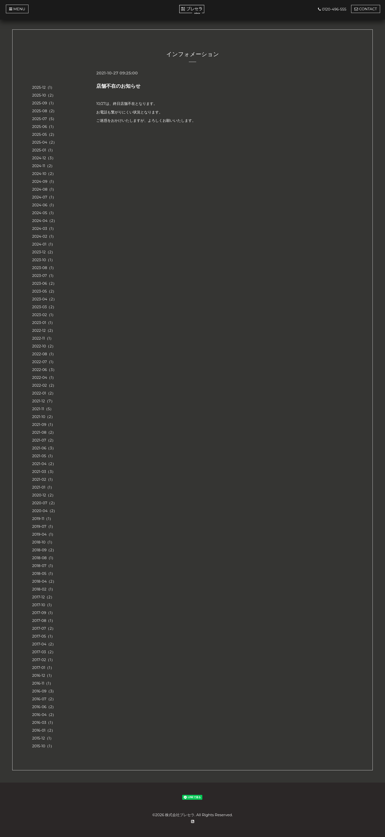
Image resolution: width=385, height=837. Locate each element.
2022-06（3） (44, 369)
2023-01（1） (43, 322)
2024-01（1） (43, 244)
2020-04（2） (44, 510)
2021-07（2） (43, 440)
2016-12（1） (43, 675)
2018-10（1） (43, 542)
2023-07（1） (43, 275)
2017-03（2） (43, 652)
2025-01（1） (43, 150)
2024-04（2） (44, 220)
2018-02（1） (43, 589)
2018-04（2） (44, 581)
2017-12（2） (43, 597)
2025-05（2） (44, 134)
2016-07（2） (44, 699)
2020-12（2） (43, 495)
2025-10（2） (43, 95)
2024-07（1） (44, 197)
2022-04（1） (44, 377)
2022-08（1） (44, 354)
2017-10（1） (43, 605)
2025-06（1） (44, 126)
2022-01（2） (43, 393)
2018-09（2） (44, 550)
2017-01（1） (43, 667)
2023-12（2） (43, 252)
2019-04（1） (43, 534)
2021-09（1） (43, 424)
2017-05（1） (43, 636)
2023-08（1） (44, 267)
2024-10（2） (44, 173)
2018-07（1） (43, 565)
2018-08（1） (43, 557)
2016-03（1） (43, 722)
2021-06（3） (44, 448)
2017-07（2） (43, 628)
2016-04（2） (44, 714)
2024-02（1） (44, 236)
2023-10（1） (43, 260)
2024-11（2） (43, 165)
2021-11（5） (43, 408)
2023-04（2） (44, 299)
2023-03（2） (44, 307)
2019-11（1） (42, 518)
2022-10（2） (43, 346)
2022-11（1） (43, 338)
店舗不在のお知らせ (118, 86)
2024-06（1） (44, 205)
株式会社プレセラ (179, 814)
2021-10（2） (43, 416)
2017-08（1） (43, 620)
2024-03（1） (44, 228)
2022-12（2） (43, 330)
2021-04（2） (44, 463)
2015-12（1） (43, 738)
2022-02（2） (44, 385)
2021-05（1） (43, 456)
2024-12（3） (43, 158)
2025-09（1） (44, 103)
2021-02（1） (43, 479)
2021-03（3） (43, 471)
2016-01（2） (43, 730)
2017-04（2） (44, 644)
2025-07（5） (44, 118)
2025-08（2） (44, 111)
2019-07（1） (43, 526)
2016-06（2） (44, 706)
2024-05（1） (44, 212)
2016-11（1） (42, 683)
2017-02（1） (43, 659)
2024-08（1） (44, 189)
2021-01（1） (43, 487)
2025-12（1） (43, 87)
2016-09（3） (44, 691)
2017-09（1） (43, 612)
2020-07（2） (44, 503)
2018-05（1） (43, 573)
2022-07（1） (43, 361)
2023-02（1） (43, 314)
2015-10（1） (43, 746)
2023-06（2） (44, 283)
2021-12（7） (43, 401)
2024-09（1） (44, 181)
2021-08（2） (44, 432)
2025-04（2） (44, 142)
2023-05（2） (44, 291)
